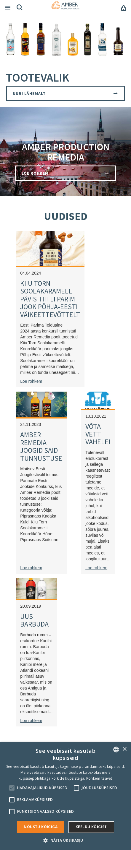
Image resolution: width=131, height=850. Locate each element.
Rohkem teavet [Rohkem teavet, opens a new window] (99, 778)
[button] (65, 840)
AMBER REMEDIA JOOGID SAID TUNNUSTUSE (41, 446)
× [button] (124, 749)
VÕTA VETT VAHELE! (98, 434)
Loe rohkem (31, 381)
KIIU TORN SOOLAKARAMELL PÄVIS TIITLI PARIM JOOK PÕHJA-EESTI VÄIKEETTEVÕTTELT (50, 299)
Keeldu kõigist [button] (91, 826)
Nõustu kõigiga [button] (40, 826)
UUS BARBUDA (34, 620)
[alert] (65, 796)
